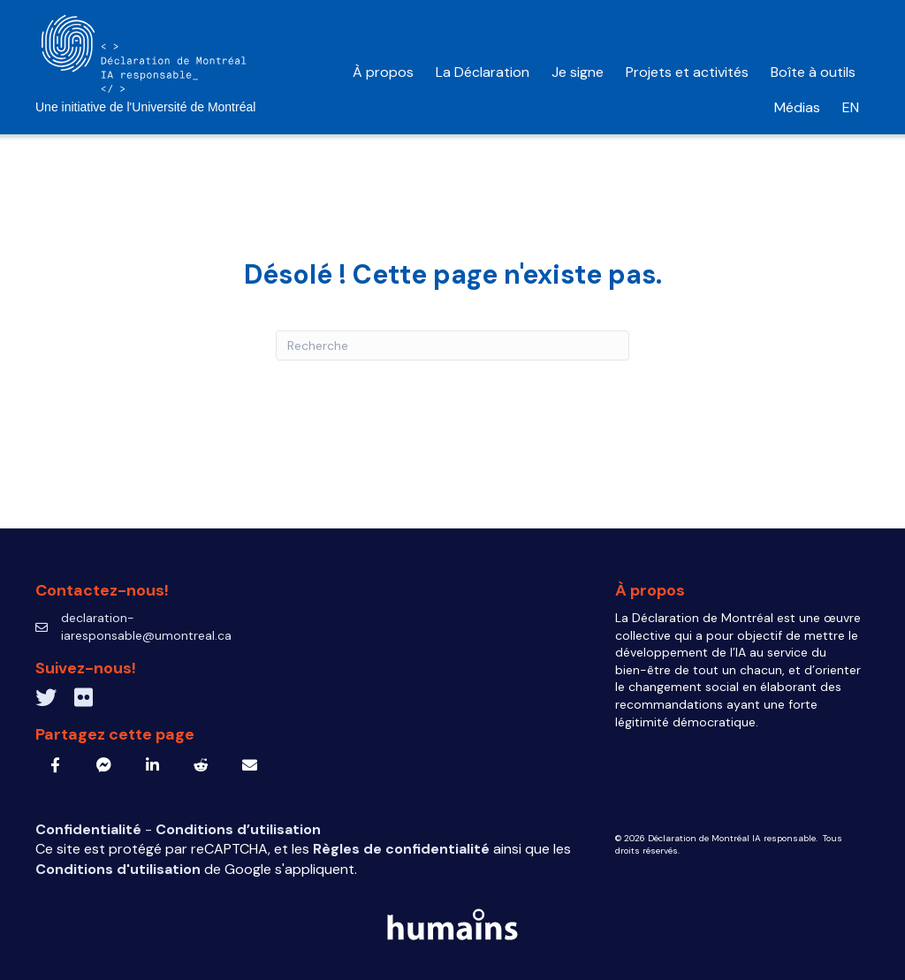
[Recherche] (452, 345)
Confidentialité (90, 829)
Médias (797, 107)
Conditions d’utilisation (238, 829)
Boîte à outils (815, 72)
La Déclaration (482, 72)
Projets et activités (687, 72)
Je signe (577, 72)
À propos (383, 72)
